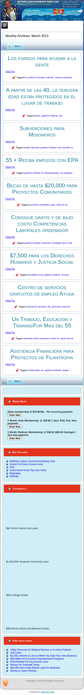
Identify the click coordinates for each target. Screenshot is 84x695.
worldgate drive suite (62, 243)
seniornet (46, 243)
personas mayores (61, 306)
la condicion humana (34, 77)
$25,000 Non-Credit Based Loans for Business (35, 667)
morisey (65, 275)
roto (60, 115)
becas (37, 115)
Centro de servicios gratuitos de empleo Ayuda (42, 290)
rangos (65, 370)
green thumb (67, 338)
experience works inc (49, 338)
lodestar (50, 77)
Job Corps (15, 652)
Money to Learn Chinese (23, 670)
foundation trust (35, 275)
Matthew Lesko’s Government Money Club (32, 461)
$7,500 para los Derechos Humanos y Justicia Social (42, 258)
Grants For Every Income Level (26, 464)
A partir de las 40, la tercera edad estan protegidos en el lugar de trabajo (42, 96)
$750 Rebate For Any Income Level (29, 661)
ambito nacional (31, 147)
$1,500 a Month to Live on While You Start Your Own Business (43, 655)
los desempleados (50, 173)
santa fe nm (62, 205)
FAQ (12, 467)
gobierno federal (49, 115)
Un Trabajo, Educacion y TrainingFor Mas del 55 (42, 322)
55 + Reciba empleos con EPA (42, 160)
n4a (49, 306)
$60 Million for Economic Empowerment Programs (37, 658)
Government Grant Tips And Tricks (28, 470)
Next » (17, 46)
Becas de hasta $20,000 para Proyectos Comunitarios (42, 188)
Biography (15, 473)
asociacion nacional (36, 306)
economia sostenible (39, 205)
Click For (10, 71)
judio (52, 205)
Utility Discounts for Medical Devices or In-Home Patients (40, 649)
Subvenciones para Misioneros (42, 131)
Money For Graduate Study (24, 664)
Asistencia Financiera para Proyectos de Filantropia (42, 354)
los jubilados (66, 173)
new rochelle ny (65, 147)
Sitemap (14, 476)
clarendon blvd (30, 338)
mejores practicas (63, 77)
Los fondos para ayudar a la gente (42, 61)
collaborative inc (36, 370)
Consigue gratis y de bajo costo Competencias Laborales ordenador (42, 223)
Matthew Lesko (47, 692)
